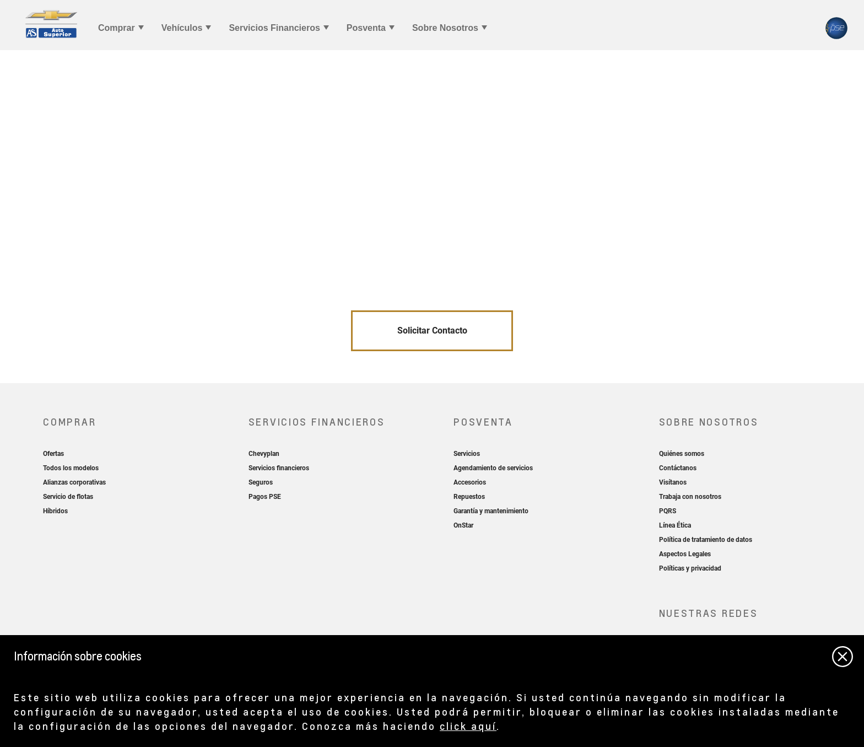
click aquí (468, 725)
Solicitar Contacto (432, 330)
